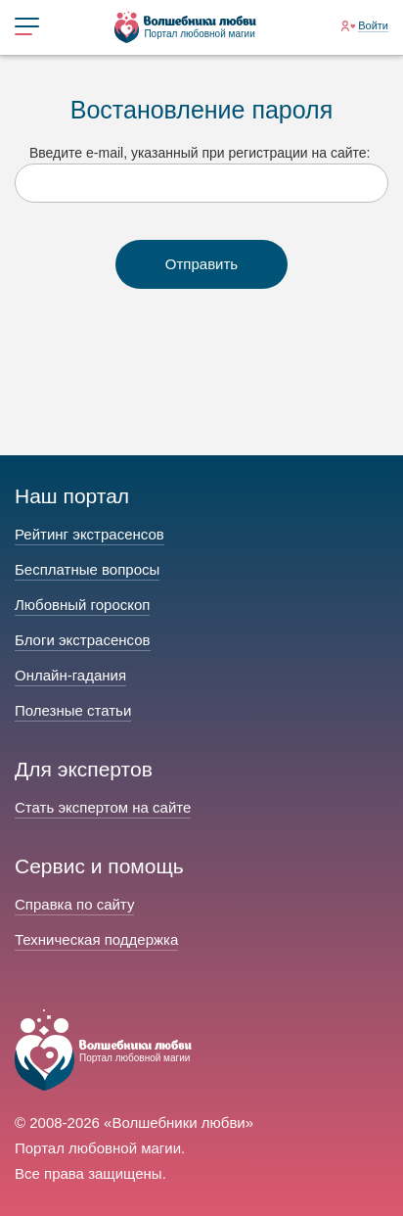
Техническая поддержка (96, 939)
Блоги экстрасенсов (83, 639)
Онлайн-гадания (70, 675)
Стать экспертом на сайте (103, 807)
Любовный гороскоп (82, 604)
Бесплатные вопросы (87, 569)
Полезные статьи (73, 710)
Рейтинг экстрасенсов (89, 534)
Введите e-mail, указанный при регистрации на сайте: (199, 153)
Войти (373, 25)
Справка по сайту (74, 904)
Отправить (201, 264)
